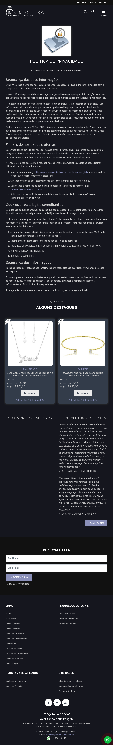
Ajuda (8, 614)
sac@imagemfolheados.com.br (26, 189)
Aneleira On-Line (67, 691)
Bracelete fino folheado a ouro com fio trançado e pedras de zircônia (83, 374)
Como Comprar (13, 629)
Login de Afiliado (14, 686)
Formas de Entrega (15, 634)
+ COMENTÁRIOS (96, 523)
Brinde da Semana (67, 624)
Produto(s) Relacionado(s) (30, 400)
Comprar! (31, 392)
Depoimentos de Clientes (71, 686)
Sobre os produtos (14, 658)
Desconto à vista (67, 614)
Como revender (13, 624)
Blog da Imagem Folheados (72, 681)
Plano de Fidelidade (68, 619)
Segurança (11, 644)
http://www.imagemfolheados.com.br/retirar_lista (61, 172)
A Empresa (11, 619)
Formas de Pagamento (16, 639)
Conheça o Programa (16, 681)
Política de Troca (14, 649)
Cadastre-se (98, 2)
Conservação (12, 663)
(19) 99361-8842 (56, 738)
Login (81, 2)
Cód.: (30, 369)
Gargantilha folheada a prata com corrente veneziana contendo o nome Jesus (30, 374)
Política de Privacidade (18, 584)
